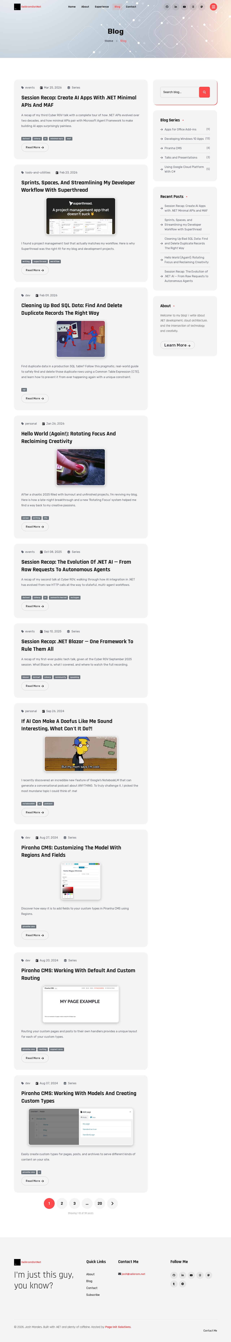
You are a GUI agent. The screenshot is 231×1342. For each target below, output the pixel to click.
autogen (75, 597)
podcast (48, 803)
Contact (131, 7)
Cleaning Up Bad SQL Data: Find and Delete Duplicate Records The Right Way (71, 309)
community (60, 677)
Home (72, 7)
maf (69, 138)
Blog (117, 7)
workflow (54, 261)
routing (42, 1049)
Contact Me (210, 1330)
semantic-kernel (58, 597)
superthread (40, 261)
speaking (74, 677)
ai (45, 138)
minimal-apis (56, 138)
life (45, 518)
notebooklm (29, 803)
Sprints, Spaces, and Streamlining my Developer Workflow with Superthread (78, 186)
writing (26, 261)
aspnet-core (56, 1049)
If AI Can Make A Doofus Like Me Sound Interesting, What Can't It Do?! (66, 725)
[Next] (112, 1203)
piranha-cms (29, 926)
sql (24, 389)
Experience (102, 7)
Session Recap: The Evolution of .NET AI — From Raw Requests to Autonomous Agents (76, 565)
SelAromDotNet (27, 7)
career (26, 518)
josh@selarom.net (133, 1274)
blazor (26, 677)
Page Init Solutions (118, 1327)
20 (100, 1203)
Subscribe (93, 1295)
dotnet (26, 138)
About (85, 7)
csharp (37, 138)
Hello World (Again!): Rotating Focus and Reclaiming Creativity (68, 437)
